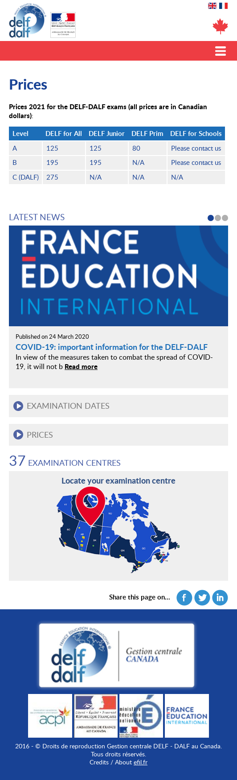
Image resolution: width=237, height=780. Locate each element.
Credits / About (111, 762)
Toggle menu (220, 51)
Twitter (202, 598)
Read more (81, 366)
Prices (40, 434)
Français (223, 5)
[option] (118, 302)
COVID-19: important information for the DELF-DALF (112, 347)
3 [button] (225, 218)
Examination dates (68, 405)
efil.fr (140, 762)
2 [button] (218, 218)
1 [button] (211, 218)
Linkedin (220, 598)
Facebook (184, 598)
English (212, 5)
